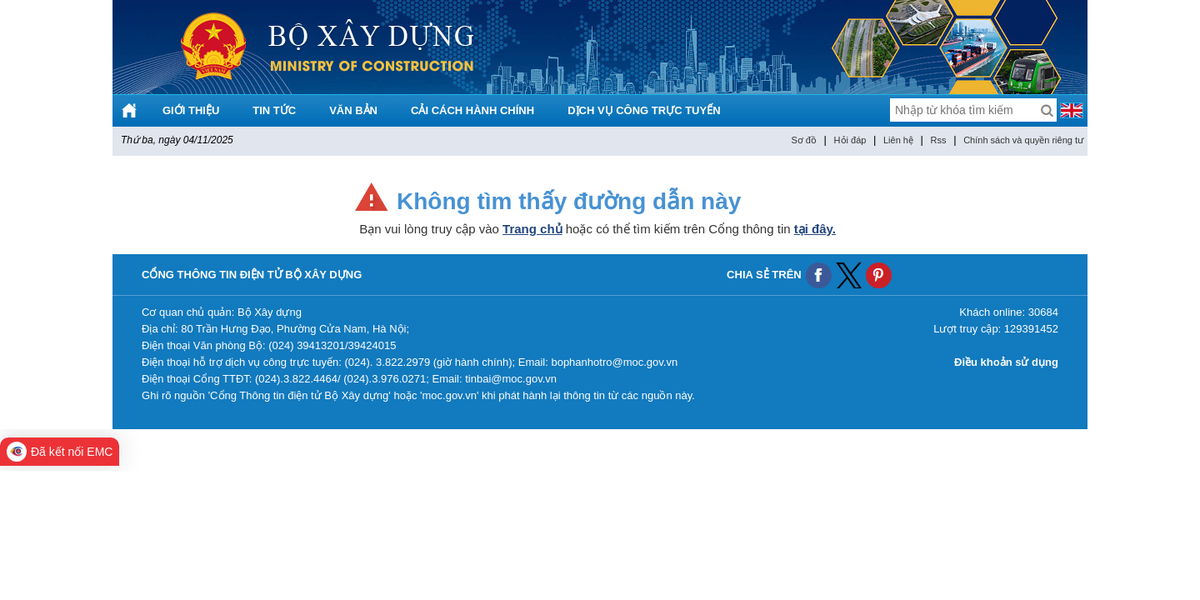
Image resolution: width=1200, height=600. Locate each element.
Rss (939, 140)
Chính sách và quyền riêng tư (1023, 140)
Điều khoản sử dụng (1006, 362)
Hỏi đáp (850, 140)
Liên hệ (898, 140)
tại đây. (815, 229)
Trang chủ (532, 229)
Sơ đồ (804, 140)
